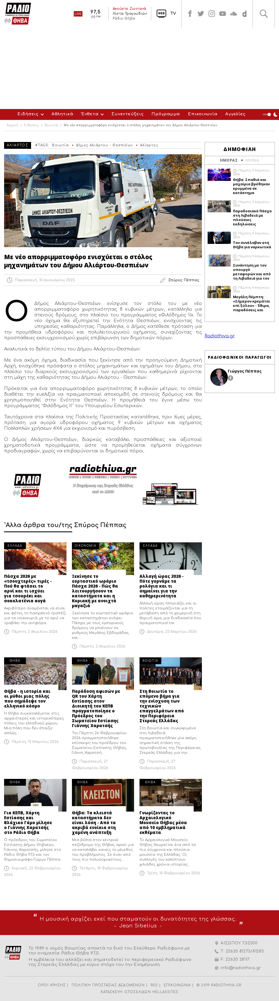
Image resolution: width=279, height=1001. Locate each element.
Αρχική (12, 125)
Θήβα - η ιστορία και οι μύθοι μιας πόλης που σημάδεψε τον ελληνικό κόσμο (27, 698)
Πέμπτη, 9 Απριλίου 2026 (251, 172)
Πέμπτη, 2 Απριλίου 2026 (34, 632)
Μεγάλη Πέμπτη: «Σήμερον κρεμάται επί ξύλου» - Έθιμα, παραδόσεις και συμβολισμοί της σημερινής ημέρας (251, 303)
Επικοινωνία (202, 114)
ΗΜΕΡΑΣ (229, 160)
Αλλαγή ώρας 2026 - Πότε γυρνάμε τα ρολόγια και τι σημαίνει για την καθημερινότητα (162, 585)
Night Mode (271, 114)
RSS (154, 985)
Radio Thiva (17, 14)
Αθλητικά (62, 114)
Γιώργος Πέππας (245, 371)
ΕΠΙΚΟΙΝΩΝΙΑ (177, 985)
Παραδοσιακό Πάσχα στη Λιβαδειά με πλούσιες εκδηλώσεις (252, 217)
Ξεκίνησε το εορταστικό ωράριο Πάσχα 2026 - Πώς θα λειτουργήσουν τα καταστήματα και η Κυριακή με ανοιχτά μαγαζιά (95, 590)
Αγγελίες (235, 114)
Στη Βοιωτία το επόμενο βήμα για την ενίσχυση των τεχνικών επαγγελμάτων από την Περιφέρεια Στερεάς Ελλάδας (162, 705)
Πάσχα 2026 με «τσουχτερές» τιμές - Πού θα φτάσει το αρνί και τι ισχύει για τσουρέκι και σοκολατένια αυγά (28, 588)
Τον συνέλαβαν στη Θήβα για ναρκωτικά (252, 244)
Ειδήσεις (27, 114)
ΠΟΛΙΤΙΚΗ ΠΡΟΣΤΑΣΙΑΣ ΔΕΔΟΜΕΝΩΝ (108, 985)
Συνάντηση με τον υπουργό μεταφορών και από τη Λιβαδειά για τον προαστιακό (252, 271)
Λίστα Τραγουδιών (130, 14)
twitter (200, 13)
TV (173, 13)
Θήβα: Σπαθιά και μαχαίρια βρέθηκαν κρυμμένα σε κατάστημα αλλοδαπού (251, 186)
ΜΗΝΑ (252, 160)
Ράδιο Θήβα (124, 18)
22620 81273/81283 (245, 951)
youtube (222, 13)
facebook (189, 13)
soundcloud (233, 13)
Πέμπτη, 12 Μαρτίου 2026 (35, 742)
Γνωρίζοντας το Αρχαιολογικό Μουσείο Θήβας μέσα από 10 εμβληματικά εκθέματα (163, 822)
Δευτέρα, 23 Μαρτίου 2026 (172, 632)
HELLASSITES (165, 992)
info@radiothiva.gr (241, 968)
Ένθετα (90, 114)
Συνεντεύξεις (127, 114)
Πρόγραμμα (165, 114)
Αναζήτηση (263, 13)
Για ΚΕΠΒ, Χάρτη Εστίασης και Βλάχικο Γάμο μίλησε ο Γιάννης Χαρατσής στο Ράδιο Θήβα (28, 822)
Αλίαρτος (149, 145)
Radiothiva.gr (220, 336)
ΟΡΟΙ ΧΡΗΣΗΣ (52, 985)
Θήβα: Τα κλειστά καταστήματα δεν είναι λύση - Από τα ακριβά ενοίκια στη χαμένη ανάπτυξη (94, 822)
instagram (211, 13)
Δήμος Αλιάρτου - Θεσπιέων (104, 145)
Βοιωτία (51, 125)
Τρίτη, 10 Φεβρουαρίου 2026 (173, 873)
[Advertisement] (139, 68)
